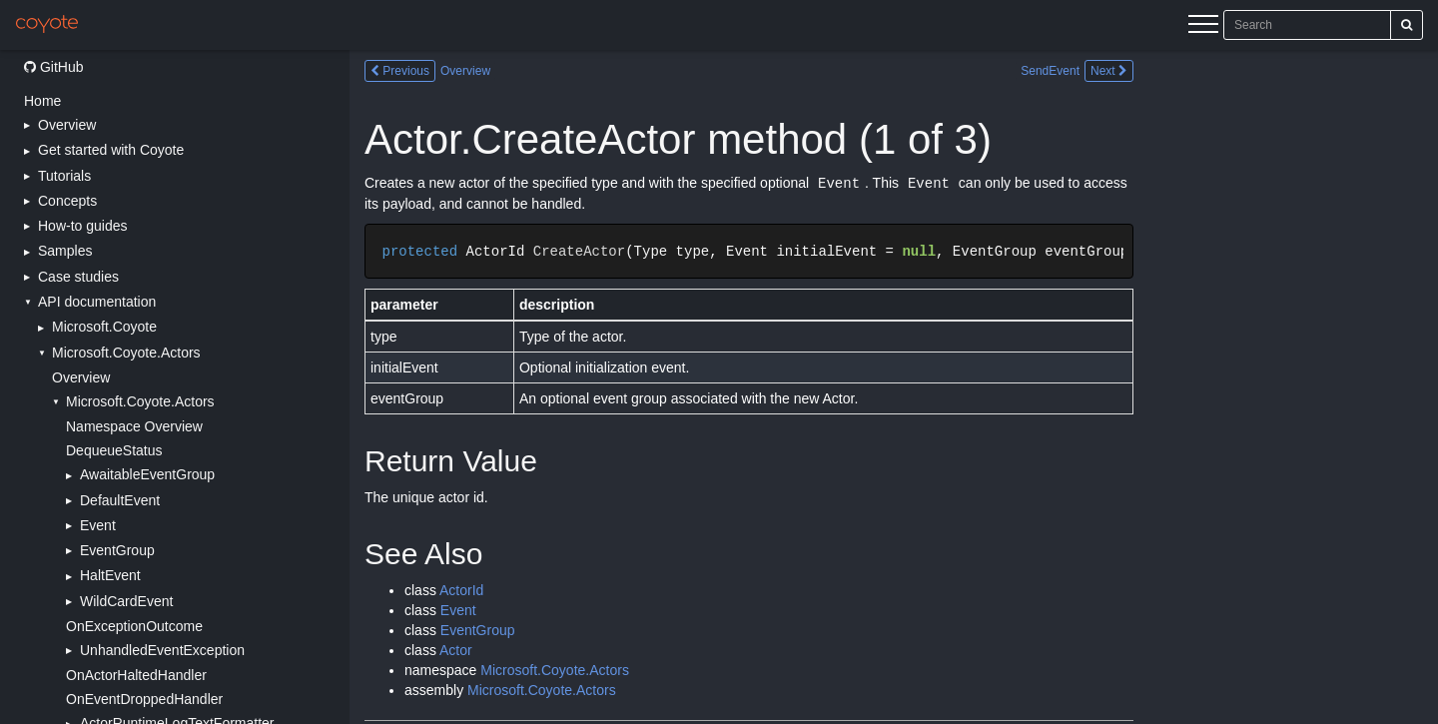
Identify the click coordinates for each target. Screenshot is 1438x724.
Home (42, 101)
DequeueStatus (114, 450)
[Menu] (1203, 27)
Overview (81, 377)
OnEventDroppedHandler (144, 699)
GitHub (53, 67)
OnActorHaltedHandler (136, 675)
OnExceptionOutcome (134, 626)
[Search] (1406, 25)
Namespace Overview (134, 426)
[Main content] (894, 387)
